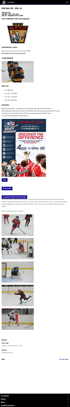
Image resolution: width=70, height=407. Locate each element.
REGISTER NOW (7, 188)
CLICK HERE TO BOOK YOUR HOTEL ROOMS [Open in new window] (14, 197)
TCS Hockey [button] (5, 396)
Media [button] (3, 402)
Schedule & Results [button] (7, 405)
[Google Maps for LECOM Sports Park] (35, 374)
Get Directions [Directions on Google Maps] (63, 359)
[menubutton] (67, 2)
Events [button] (3, 399)
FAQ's (4, 180)
